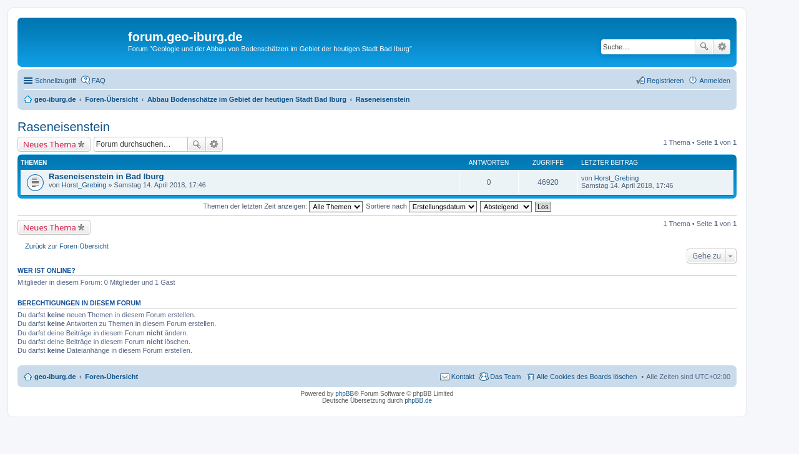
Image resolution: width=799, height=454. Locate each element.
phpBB (344, 393)
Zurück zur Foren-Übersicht (67, 246)
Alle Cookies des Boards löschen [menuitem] (587, 376)
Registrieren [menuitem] (665, 80)
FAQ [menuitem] (98, 80)
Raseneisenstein (63, 127)
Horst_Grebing (84, 185)
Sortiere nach (421, 206)
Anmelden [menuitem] (714, 80)
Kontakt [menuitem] (462, 376)
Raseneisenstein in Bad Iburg (106, 176)
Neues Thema (49, 144)
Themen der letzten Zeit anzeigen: (283, 206)
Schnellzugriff (55, 80)
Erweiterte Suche (721, 46)
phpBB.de (418, 400)
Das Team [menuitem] (505, 376)
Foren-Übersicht (111, 376)
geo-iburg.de (55, 376)
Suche (704, 46)
